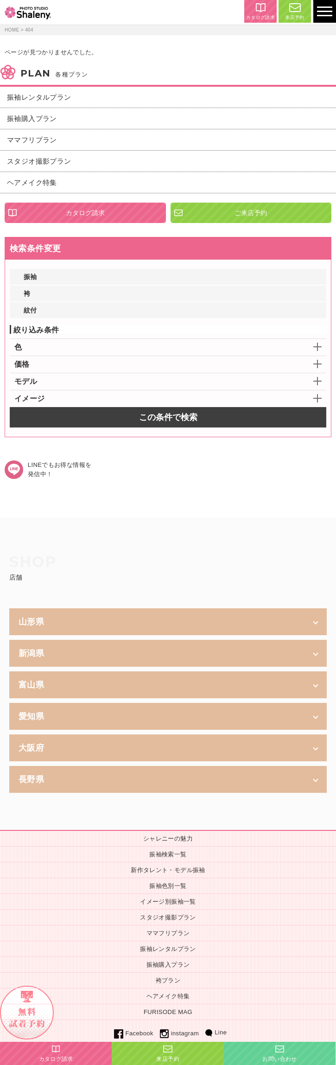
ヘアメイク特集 (32, 182)
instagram (179, 1033)
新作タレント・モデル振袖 (168, 870)
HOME (12, 29)
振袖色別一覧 (167, 885)
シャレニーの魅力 (168, 838)
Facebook (133, 1033)
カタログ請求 (260, 11)
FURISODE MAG (168, 1011)
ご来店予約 (251, 213)
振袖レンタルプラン (39, 97)
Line (216, 1032)
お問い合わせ (279, 1054)
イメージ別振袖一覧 (168, 901)
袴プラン (168, 980)
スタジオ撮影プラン (39, 161)
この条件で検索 (168, 417)
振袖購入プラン (32, 118)
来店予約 (294, 11)
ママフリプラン (32, 140)
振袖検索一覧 (167, 854)
